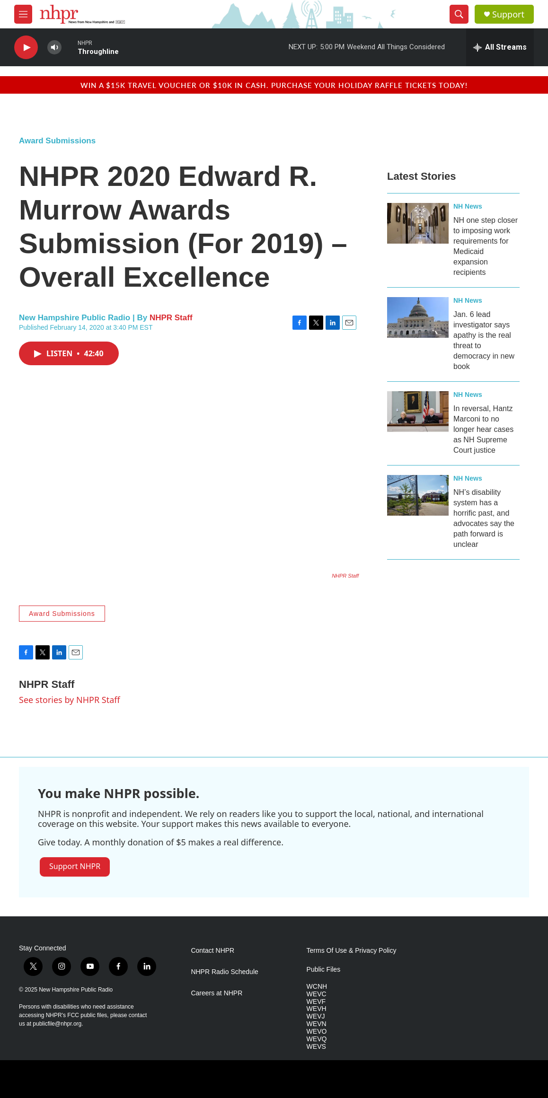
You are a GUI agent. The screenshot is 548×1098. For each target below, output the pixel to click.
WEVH (317, 1008)
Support (508, 14)
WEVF (316, 1001)
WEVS (316, 1046)
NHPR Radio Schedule (224, 971)
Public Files (324, 969)
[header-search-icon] (459, 14)
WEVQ (317, 1039)
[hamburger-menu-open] (23, 14)
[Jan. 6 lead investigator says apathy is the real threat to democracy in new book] (418, 317)
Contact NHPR (212, 950)
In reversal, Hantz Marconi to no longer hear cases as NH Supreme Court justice (483, 429)
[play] (26, 47)
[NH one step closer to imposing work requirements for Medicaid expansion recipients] (418, 223)
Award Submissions (57, 140)
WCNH (317, 986)
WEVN (317, 1024)
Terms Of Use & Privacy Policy (352, 950)
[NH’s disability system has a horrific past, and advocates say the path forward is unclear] (418, 495)
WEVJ (316, 1016)
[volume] (54, 47)
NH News (467, 206)
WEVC (317, 994)
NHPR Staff (171, 317)
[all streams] (500, 47)
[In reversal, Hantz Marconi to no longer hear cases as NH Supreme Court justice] (418, 411)
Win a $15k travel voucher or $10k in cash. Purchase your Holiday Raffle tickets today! (274, 85)
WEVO (317, 1031)
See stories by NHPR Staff (69, 699)
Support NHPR (74, 866)
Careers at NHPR (216, 993)
